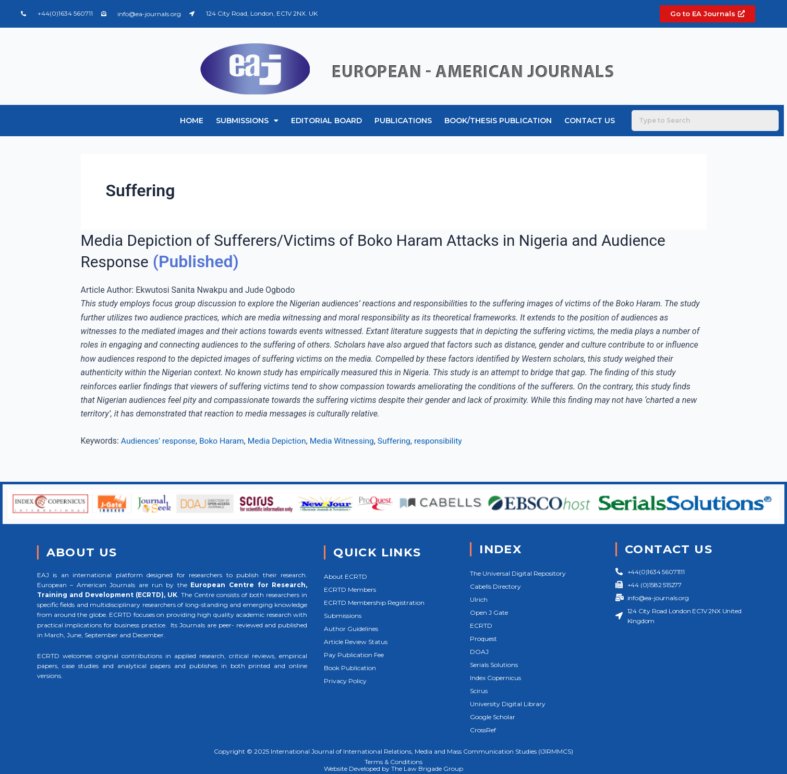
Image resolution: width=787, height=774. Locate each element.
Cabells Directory (495, 586)
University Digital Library (508, 704)
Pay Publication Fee (354, 655)
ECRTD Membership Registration (374, 602)
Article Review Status (356, 642)
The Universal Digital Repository (518, 573)
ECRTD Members (350, 589)
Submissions (247, 120)
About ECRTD (345, 576)
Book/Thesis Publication (498, 120)
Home (191, 120)
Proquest (483, 638)
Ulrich (479, 599)
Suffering (402, 441)
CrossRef (483, 730)
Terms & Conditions (393, 762)
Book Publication (350, 668)
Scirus (479, 691)
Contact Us (589, 120)
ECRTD (481, 625)
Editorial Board (326, 120)
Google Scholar (492, 717)
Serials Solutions (494, 665)
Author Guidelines (351, 629)
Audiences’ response (159, 441)
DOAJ (479, 652)
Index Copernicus (495, 678)
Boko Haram (224, 441)
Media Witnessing (348, 441)
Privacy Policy (345, 681)
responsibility (447, 441)
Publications (403, 120)
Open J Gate (489, 612)
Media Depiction (281, 441)
